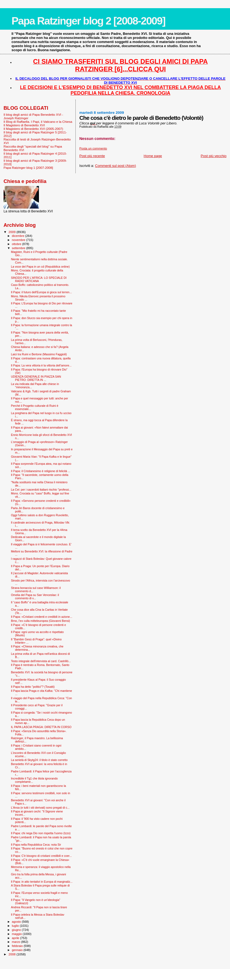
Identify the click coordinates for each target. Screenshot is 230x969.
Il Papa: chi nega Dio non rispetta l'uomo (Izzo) (40, 833)
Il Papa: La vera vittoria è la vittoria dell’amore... (41, 365)
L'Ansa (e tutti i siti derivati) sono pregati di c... (40, 807)
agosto (17, 921)
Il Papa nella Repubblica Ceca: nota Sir (36, 844)
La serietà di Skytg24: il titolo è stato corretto (39, 760)
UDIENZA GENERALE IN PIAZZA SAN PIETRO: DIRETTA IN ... (36, 378)
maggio (17, 934)
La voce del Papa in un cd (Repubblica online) (40, 266)
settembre (19, 248)
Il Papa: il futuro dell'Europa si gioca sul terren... (41, 292)
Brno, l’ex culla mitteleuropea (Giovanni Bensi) (40, 620)
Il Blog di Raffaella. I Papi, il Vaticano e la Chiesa (38, 121)
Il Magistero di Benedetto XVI (24, 125)
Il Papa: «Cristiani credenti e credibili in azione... (41, 616)
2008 (12, 954)
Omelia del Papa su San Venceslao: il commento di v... (35, 596)
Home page (153, 156)
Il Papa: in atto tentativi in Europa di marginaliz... (41, 881)
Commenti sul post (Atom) (115, 166)
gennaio (18, 950)
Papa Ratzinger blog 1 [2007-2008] (28, 167)
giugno (17, 929)
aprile (16, 938)
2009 (12, 232)
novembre (19, 240)
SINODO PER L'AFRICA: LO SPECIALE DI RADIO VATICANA (38, 279)
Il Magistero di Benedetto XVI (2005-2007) (33, 128)
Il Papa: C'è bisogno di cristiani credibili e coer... (41, 855)
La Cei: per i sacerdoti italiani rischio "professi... (41, 489)
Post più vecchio (213, 156)
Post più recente (92, 156)
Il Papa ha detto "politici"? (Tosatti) (32, 686)
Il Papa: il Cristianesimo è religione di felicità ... (40, 471)
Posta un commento (93, 148)
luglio (16, 925)
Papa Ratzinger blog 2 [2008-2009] (88, 21)
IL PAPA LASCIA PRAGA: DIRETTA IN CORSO (41, 727)
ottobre (17, 244)
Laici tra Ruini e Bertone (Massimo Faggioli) (39, 354)
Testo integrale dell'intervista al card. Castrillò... (41, 661)
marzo (16, 941)
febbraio (18, 945)
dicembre (18, 235)
